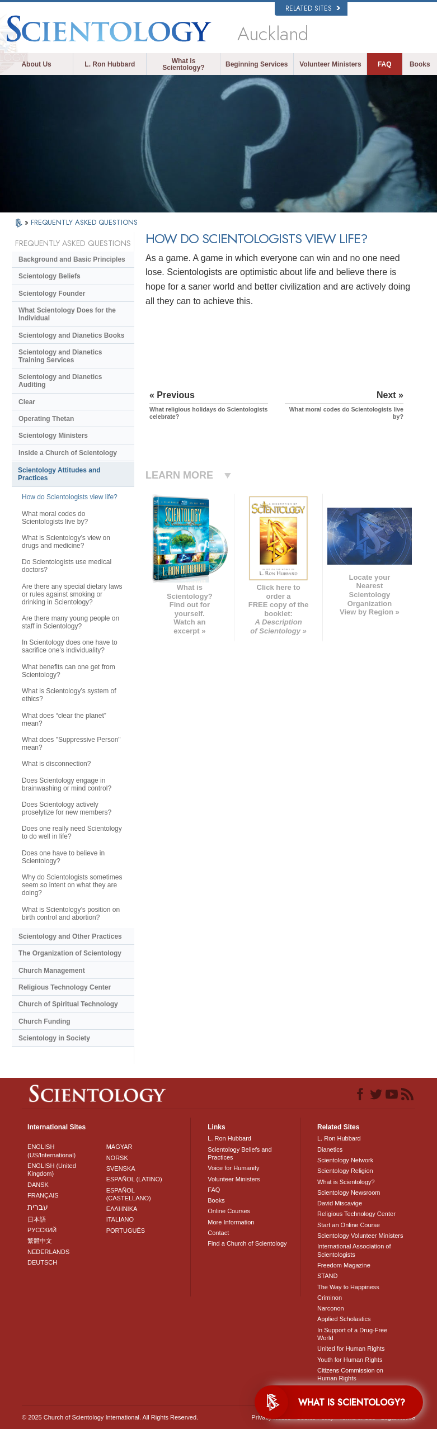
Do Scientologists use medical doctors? (66, 566)
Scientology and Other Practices (70, 936)
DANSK (38, 1184)
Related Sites (312, 8)
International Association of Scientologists (354, 1250)
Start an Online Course (348, 1225)
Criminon (329, 1297)
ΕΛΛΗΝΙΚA (122, 1208)
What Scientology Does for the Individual (67, 314)
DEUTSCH (42, 1262)
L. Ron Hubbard (109, 64)
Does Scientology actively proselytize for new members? (66, 808)
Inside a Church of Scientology (67, 453)
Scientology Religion (345, 1170)
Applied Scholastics (343, 1319)
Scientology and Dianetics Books (71, 335)
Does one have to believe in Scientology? (63, 857)
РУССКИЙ (42, 1230)
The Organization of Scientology (69, 953)
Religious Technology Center (64, 987)
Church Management (51, 970)
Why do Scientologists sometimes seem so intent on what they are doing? (72, 885)
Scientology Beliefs (49, 276)
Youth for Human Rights (349, 1359)
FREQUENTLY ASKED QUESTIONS (84, 222)
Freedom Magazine (343, 1265)
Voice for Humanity (233, 1168)
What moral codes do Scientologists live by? (55, 518)
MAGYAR (119, 1146)
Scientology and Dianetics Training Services (60, 356)
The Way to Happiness (348, 1287)
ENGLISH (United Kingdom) (51, 1169)
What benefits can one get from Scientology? (68, 671)
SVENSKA (120, 1168)
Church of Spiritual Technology (68, 1004)
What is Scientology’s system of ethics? (69, 695)
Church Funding (44, 1021)
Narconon (330, 1308)
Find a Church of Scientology (247, 1243)
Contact (218, 1232)
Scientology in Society (54, 1038)
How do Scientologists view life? (70, 497)
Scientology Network (345, 1160)
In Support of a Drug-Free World (352, 1334)
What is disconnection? (56, 764)
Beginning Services (256, 64)
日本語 (36, 1219)
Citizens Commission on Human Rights (350, 1374)
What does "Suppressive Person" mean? (71, 743)
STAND (327, 1275)
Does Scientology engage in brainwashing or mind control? (66, 784)
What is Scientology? (183, 64)
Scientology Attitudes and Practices (59, 474)
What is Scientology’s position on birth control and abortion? (71, 913)
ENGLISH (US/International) (51, 1150)
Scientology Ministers (53, 435)
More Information (231, 1222)
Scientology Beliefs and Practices (239, 1153)
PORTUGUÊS (125, 1230)
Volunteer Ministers (330, 64)
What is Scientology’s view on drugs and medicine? (66, 542)
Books (420, 64)
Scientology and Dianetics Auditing (60, 381)
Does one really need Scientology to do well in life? (72, 832)
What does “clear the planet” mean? (64, 719)
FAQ (385, 64)
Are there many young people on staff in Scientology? (70, 622)
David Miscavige (339, 1203)
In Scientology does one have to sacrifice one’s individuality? (70, 646)
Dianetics (329, 1149)
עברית (37, 1207)
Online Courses (229, 1211)
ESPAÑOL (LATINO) (134, 1179)
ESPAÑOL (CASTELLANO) (128, 1194)
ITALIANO (120, 1219)
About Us (36, 64)
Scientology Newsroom (348, 1192)
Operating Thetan (46, 419)
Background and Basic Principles (71, 259)
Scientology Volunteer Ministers (360, 1235)
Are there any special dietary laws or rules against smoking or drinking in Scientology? (72, 594)
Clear (26, 402)
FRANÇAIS (43, 1195)
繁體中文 (39, 1240)
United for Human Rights (350, 1348)
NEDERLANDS (48, 1251)
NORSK (117, 1157)
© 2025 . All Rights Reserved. (110, 1417)
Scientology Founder (51, 293)
